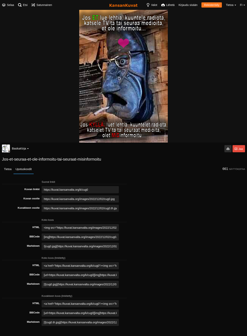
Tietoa (7, 169)
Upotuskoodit (23, 169)
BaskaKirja (20, 148)
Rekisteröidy (211, 5)
